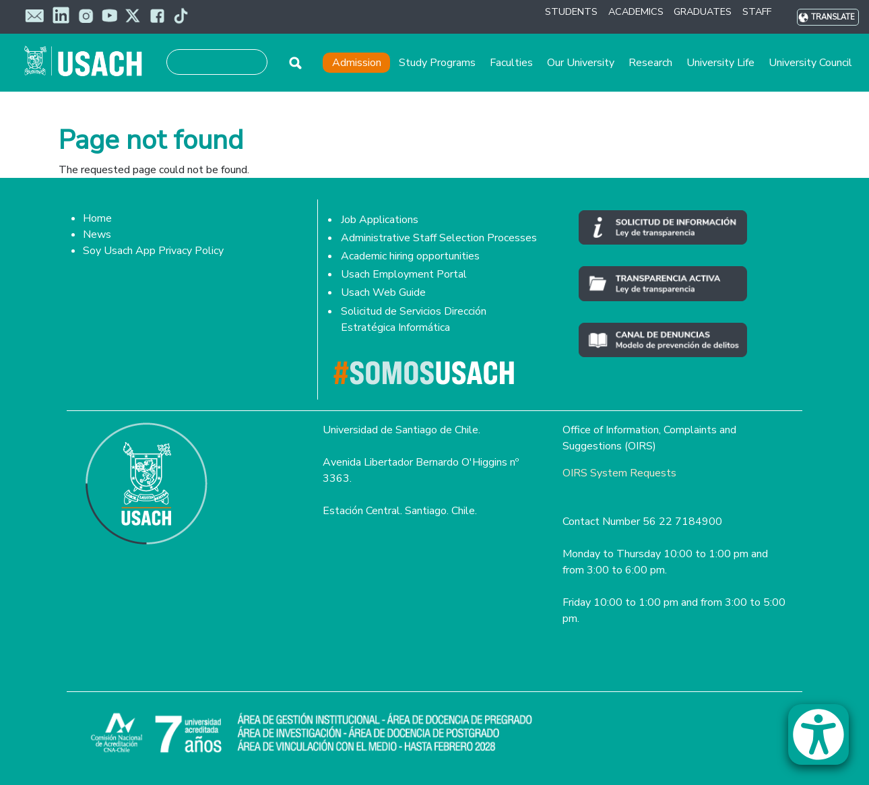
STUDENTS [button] (571, 11)
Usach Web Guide (383, 292)
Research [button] (650, 62)
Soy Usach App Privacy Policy (153, 250)
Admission (356, 62)
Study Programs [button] (437, 62)
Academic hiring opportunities (410, 256)
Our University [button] (580, 62)
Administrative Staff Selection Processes (439, 237)
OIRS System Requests (619, 473)
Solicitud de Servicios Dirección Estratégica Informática (413, 319)
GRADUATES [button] (703, 11)
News (97, 234)
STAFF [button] (756, 11)
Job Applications (379, 219)
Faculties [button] (511, 62)
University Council (810, 62)
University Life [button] (720, 62)
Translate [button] (833, 17)
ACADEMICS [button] (636, 11)
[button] (825, 740)
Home (97, 218)
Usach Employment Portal (404, 274)
